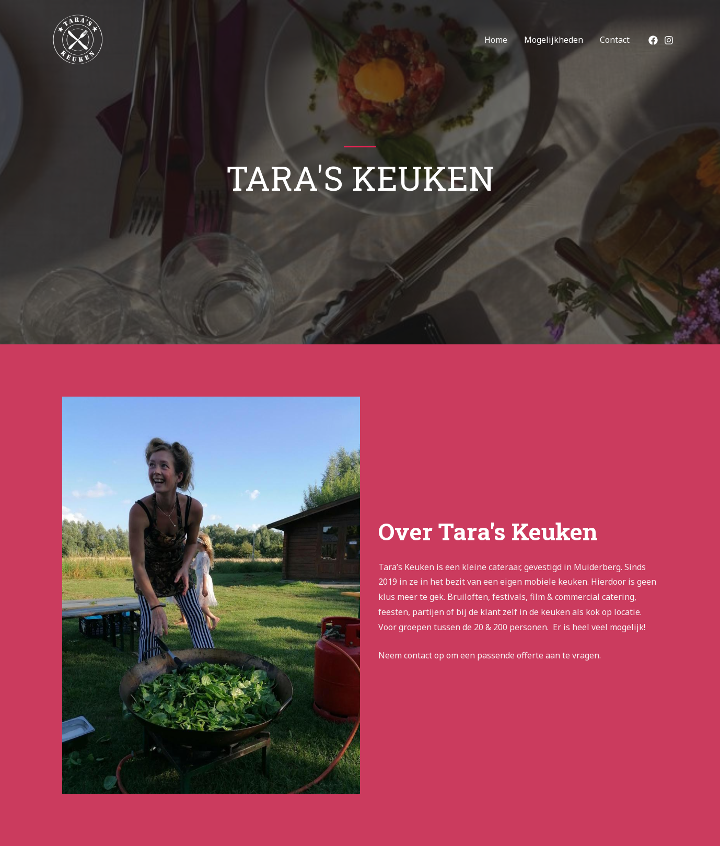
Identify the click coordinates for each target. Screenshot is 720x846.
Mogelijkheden (553, 39)
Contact (615, 39)
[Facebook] (653, 40)
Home (495, 39)
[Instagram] (668, 40)
